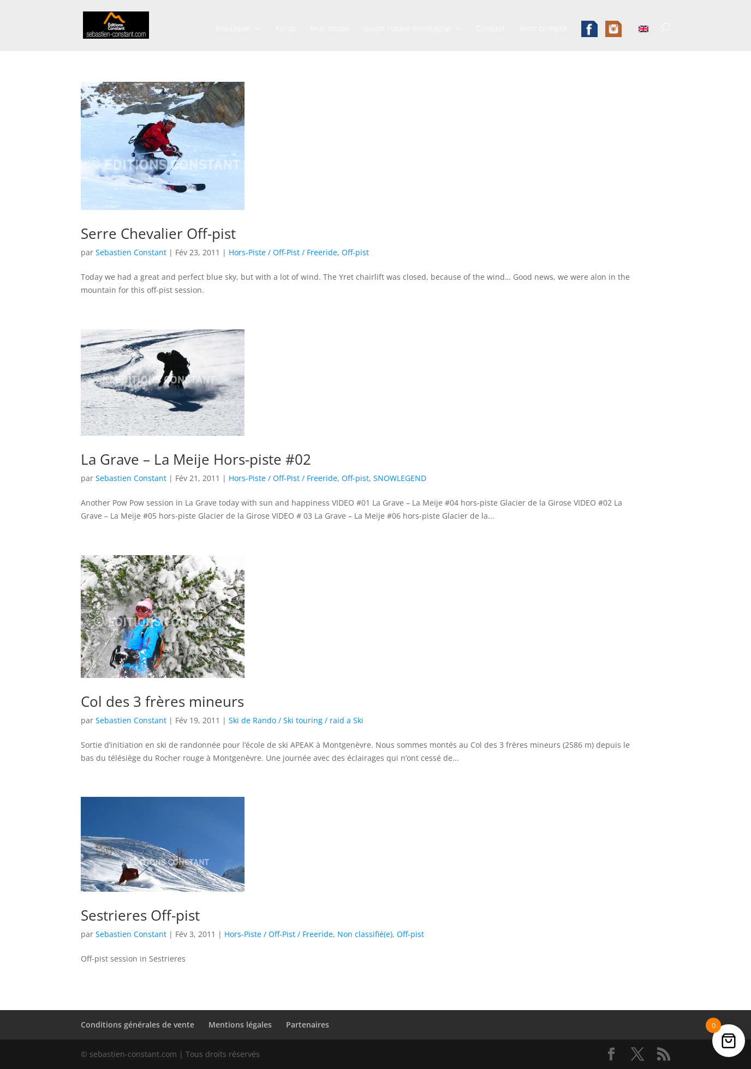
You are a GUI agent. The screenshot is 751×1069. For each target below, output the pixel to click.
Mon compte (543, 29)
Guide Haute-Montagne (407, 29)
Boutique (233, 29)
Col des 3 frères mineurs (162, 701)
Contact (490, 29)
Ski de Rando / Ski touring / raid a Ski (296, 720)
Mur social (329, 29)
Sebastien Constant (131, 252)
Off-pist (355, 252)
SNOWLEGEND (399, 478)
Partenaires (307, 1024)
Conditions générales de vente (137, 1024)
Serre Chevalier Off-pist (158, 233)
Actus (285, 29)
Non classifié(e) (364, 934)
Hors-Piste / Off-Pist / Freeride (283, 252)
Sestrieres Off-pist (140, 915)
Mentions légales (240, 1024)
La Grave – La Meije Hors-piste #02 (196, 459)
